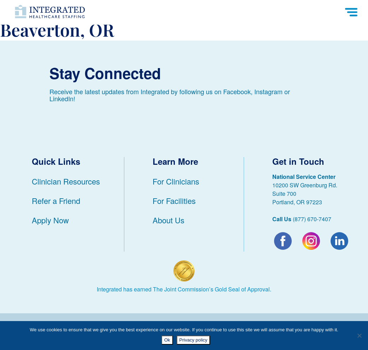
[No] (359, 335)
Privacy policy (193, 340)
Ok (167, 340)
